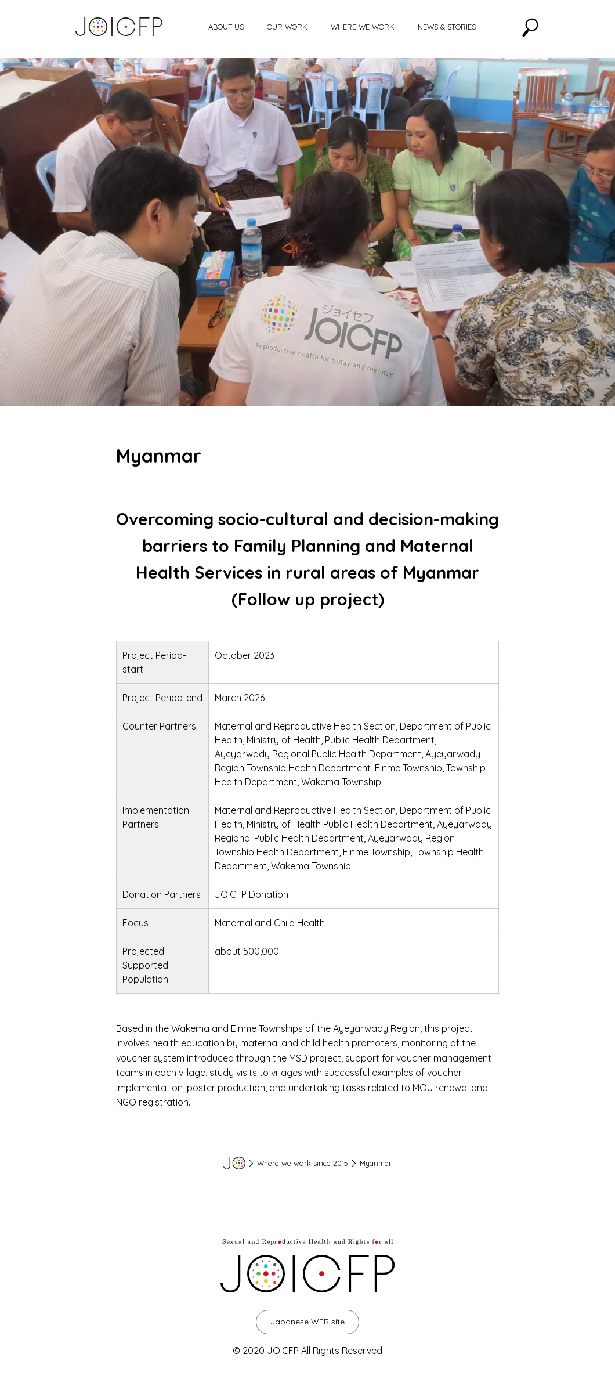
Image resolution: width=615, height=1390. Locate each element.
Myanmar (376, 1163)
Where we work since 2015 (302, 1163)
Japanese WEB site (307, 1321)
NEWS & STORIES (447, 26)
